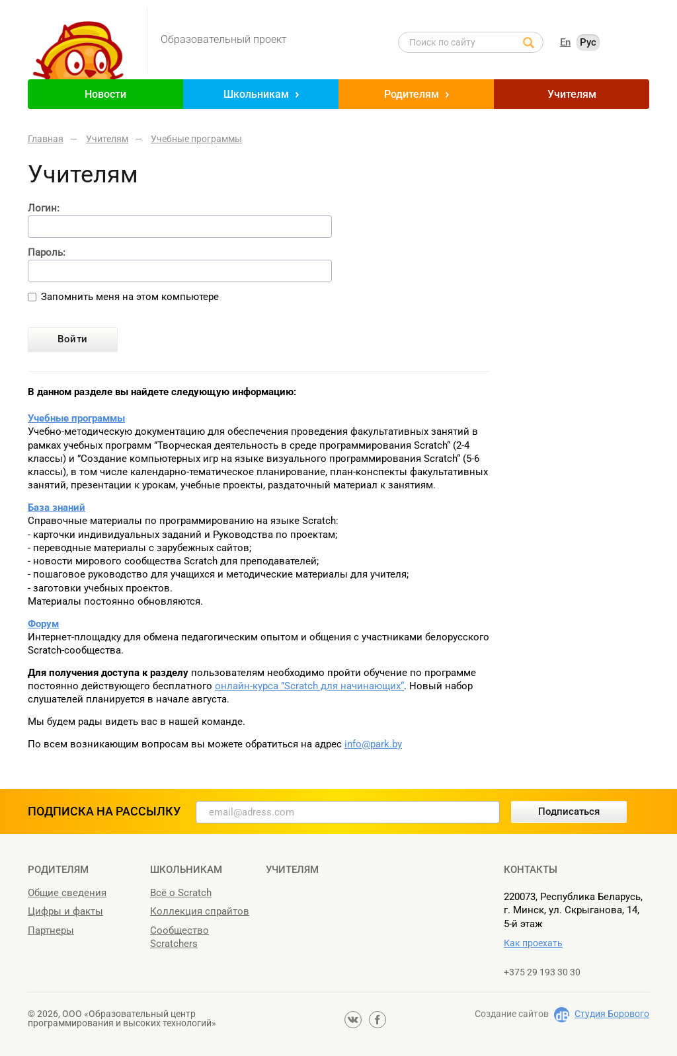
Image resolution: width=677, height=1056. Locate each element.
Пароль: (46, 253)
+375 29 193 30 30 (542, 972)
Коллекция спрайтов (199, 911)
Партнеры (51, 930)
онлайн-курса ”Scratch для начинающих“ (309, 686)
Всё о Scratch (181, 893)
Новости (105, 94)
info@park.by (373, 744)
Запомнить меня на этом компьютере (130, 297)
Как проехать (533, 943)
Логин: (44, 208)
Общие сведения (67, 893)
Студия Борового (612, 1013)
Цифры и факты (65, 911)
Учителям (571, 94)
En (565, 42)
